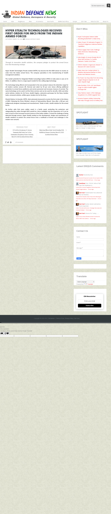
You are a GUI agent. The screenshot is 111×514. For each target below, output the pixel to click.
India (12, 21)
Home (5, 21)
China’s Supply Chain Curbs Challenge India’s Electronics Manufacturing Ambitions (89, 52)
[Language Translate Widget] (85, 281)
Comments (19, 142)
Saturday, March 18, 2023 (14, 39)
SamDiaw (82, 183)
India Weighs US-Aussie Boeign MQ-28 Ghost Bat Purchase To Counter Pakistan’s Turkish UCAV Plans (89, 59)
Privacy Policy (69, 318)
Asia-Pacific (50, 21)
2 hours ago (97, 180)
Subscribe (90, 305)
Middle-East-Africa (63, 21)
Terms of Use (60, 318)
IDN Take (84, 21)
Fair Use (76, 318)
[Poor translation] (7, 333)
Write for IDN (95, 21)
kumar (81, 175)
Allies (30, 21)
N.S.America (39, 21)
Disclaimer (51, 318)
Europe (75, 21)
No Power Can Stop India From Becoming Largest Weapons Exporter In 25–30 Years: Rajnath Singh (90, 80)
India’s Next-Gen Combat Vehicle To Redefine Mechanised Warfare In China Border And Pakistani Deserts (89, 72)
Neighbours (21, 21)
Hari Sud (82, 193)
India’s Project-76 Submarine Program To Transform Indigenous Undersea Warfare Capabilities (90, 44)
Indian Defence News (32, 39)
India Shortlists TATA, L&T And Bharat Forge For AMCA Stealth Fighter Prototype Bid (89, 87)
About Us (105, 21)
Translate (88, 284)
